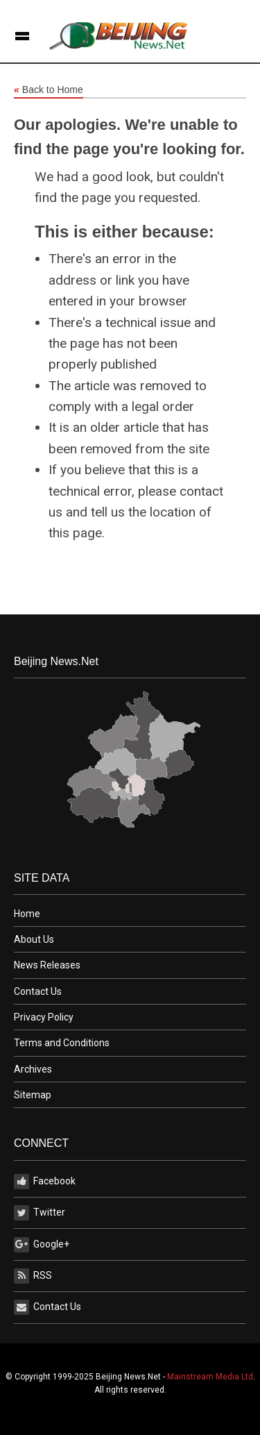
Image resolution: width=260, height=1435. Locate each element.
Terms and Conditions (62, 1042)
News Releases (47, 965)
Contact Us (38, 991)
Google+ (41, 1244)
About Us (34, 939)
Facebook (45, 1181)
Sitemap (32, 1094)
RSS (33, 1276)
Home (27, 913)
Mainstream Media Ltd (210, 1377)
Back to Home (48, 90)
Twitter (39, 1212)
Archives (33, 1069)
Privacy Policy (43, 1017)
